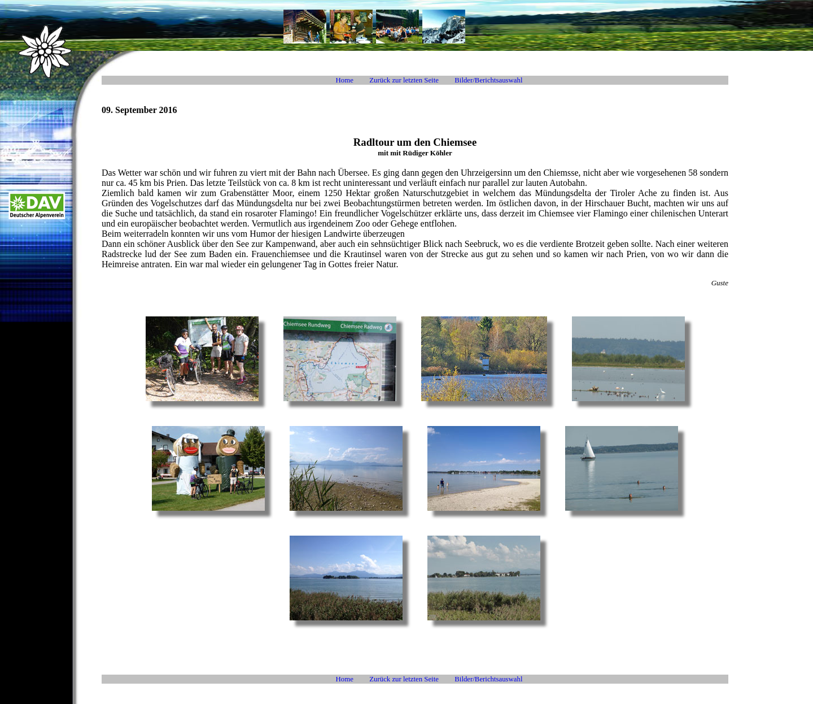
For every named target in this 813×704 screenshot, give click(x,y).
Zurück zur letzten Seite (404, 80)
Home (344, 80)
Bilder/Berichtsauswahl (488, 80)
